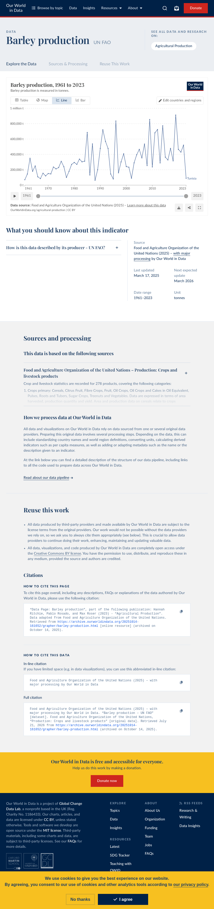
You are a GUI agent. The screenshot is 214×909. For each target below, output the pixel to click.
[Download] (179, 208)
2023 (197, 195)
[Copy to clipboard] (176, 612)
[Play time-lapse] (15, 196)
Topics (115, 814)
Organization (155, 823)
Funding (151, 831)
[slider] (38, 196)
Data (73, 8)
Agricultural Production (173, 46)
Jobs (148, 849)
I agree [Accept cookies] (123, 899)
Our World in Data (16, 8)
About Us (152, 814)
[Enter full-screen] (199, 208)
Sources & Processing (68, 64)
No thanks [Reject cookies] (80, 899)
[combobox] (164, 8)
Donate (196, 8)
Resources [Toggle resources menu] (111, 8)
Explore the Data (21, 64)
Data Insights (189, 829)
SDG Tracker (120, 859)
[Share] (189, 208)
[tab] (21, 100)
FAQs (72, 845)
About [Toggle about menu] (135, 8)
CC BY (71, 210)
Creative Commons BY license (57, 553)
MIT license (52, 834)
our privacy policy (190, 884)
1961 (27, 195)
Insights (89, 8)
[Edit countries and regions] (180, 100)
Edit (182, 100)
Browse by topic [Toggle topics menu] (47, 8)
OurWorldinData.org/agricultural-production (38, 210)
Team (149, 840)
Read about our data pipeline (48, 478)
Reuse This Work (115, 64)
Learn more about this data (146, 205)
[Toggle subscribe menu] (176, 8)
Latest (114, 850)
